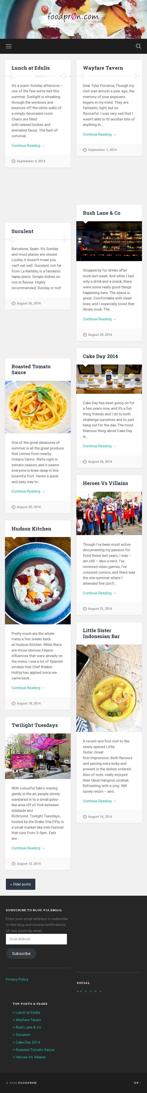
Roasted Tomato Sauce (31, 369)
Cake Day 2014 (100, 356)
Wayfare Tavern (103, 67)
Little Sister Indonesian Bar (101, 633)
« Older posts (20, 884)
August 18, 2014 (29, 703)
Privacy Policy (17, 979)
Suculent (22, 231)
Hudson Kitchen (31, 528)
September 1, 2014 (102, 191)
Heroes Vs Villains (105, 483)
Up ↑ (137, 1083)
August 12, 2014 (29, 864)
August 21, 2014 (100, 609)
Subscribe (21, 953)
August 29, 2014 (100, 335)
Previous (11, 100)
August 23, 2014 (29, 507)
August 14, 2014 (100, 817)
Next (65, 100)
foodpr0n (27, 1083)
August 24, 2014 (100, 462)
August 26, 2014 (29, 345)
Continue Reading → (28, 194)
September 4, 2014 (31, 209)
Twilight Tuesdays (35, 725)
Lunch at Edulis (31, 67)
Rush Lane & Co (101, 212)
